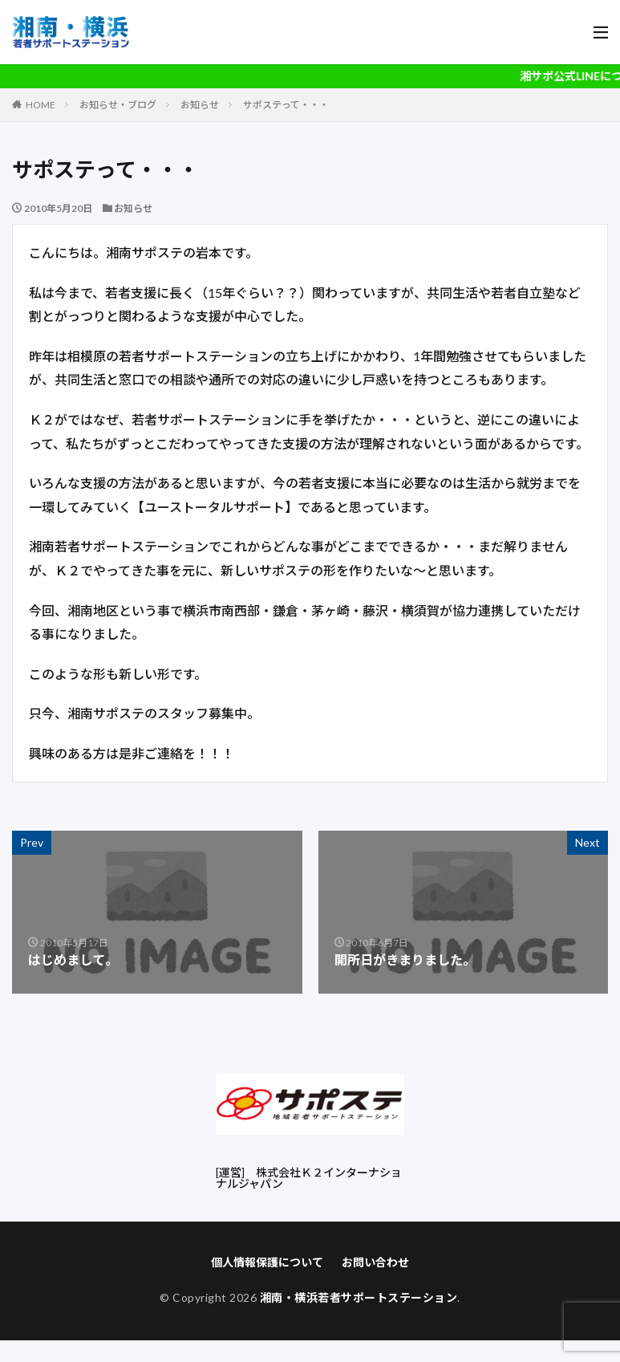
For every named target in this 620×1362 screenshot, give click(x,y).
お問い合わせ (375, 1262)
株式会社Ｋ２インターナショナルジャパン (309, 1177)
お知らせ (199, 105)
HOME (40, 105)
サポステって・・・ (286, 105)
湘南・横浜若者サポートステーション (359, 1297)
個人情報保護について (267, 1262)
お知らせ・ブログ (117, 105)
